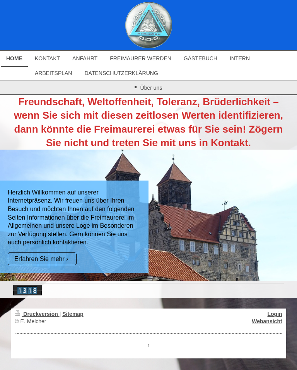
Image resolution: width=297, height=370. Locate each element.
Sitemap (72, 314)
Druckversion (37, 314)
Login (274, 314)
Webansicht (267, 321)
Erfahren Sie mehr (39, 259)
